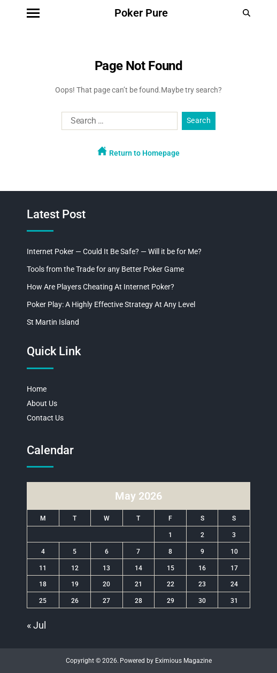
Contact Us (45, 418)
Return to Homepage (138, 151)
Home (37, 389)
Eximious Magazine (183, 660)
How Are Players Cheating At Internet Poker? (100, 286)
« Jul (36, 625)
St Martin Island (53, 322)
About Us (42, 403)
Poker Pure (141, 12)
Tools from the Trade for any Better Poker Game (105, 269)
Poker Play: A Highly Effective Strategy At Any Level (111, 304)
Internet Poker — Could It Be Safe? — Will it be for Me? (114, 251)
